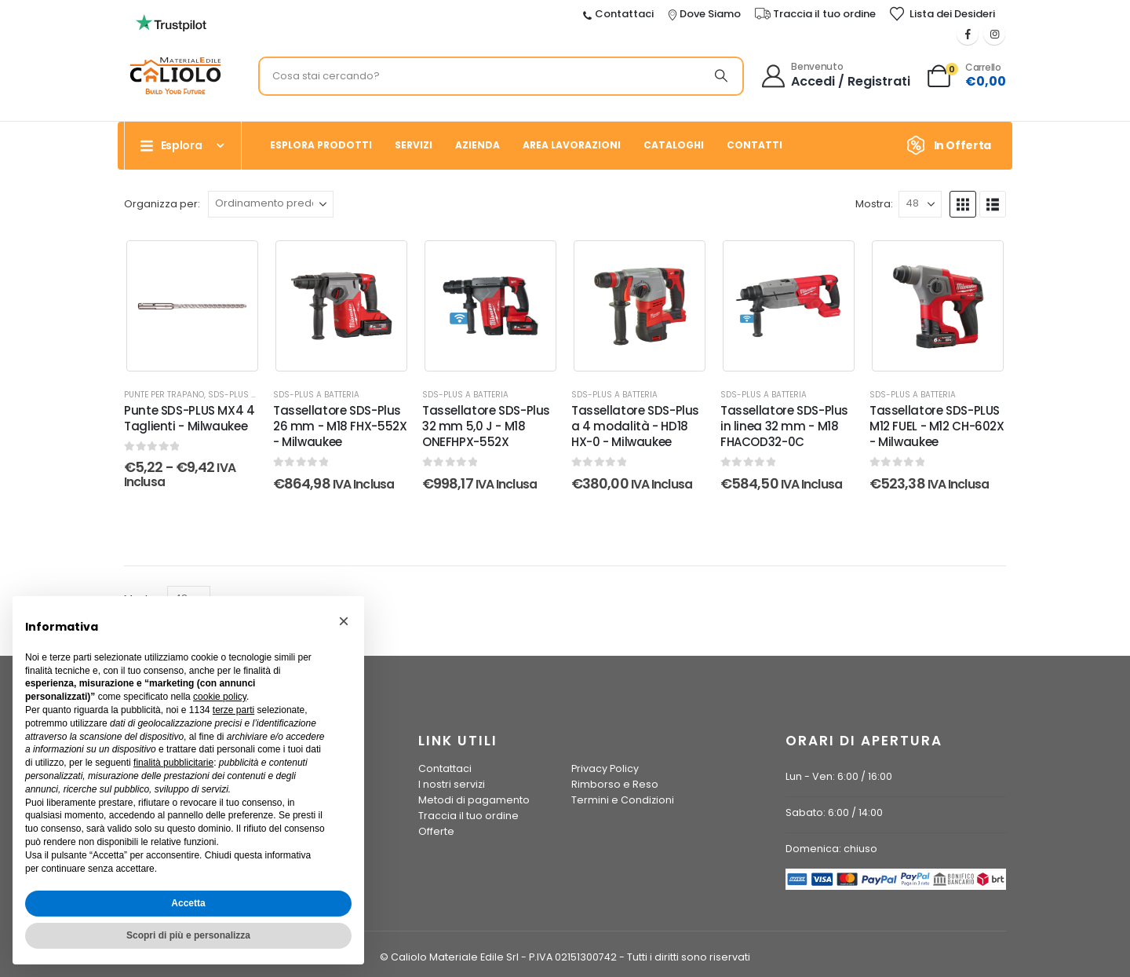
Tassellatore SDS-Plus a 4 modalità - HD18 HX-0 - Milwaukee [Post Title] (635, 426)
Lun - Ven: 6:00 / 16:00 (839, 776)
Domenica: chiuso (831, 848)
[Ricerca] (721, 76)
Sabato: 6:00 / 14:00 (834, 812)
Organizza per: (162, 203)
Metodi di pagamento (474, 800)
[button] (963, 204)
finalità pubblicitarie (173, 762)
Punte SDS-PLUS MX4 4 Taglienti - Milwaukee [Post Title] (189, 418)
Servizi (413, 145)
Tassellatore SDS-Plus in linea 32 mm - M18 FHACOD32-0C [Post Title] (784, 426)
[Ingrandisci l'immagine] (171, 19)
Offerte (436, 831)
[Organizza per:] (271, 204)
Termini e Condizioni (622, 800)
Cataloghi (673, 145)
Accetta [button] (188, 903)
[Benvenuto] (837, 76)
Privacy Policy (605, 768)
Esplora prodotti (321, 145)
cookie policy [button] (219, 696)
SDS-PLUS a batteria (251, 395)
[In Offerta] (954, 145)
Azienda (477, 145)
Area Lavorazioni (572, 145)
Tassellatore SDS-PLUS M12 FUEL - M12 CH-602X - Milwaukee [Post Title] (936, 426)
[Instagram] (994, 34)
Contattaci (445, 768)
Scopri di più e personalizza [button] (188, 935)
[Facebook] (968, 34)
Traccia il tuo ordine (468, 815)
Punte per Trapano (164, 395)
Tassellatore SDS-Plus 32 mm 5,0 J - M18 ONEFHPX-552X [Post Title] (486, 426)
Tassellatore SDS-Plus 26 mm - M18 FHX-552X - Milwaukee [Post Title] (340, 426)
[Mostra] (920, 204)
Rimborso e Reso (614, 784)
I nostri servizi (451, 784)
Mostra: (874, 203)
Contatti (754, 145)
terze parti (233, 709)
